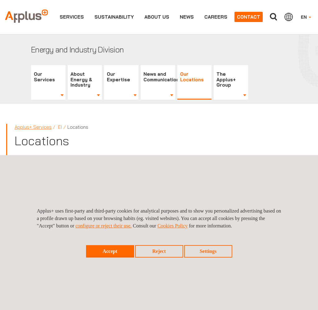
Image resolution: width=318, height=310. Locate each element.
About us (156, 17)
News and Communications (159, 77)
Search (273, 17)
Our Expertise (118, 77)
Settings (208, 251)
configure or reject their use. (103, 225)
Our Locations (192, 77)
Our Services (44, 77)
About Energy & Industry (81, 79)
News (187, 17)
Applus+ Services (33, 127)
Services (72, 17)
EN (306, 17)
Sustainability (114, 17)
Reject (159, 251)
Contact (248, 17)
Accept (109, 251)
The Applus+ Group (226, 79)
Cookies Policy (172, 225)
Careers (215, 17)
